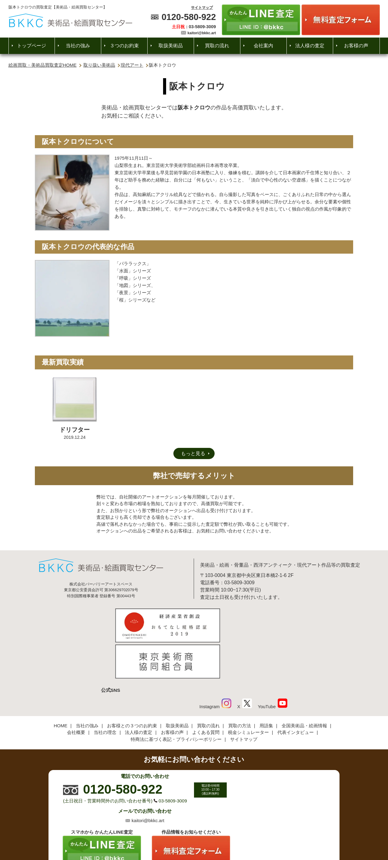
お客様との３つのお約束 (132, 685)
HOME (60, 685)
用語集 (266, 685)
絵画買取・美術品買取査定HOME (42, 65)
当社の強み (78, 45)
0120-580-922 (189, 17)
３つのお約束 (124, 45)
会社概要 (76, 691)
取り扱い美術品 (99, 65)
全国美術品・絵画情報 (304, 685)
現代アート (132, 65)
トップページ (31, 45)
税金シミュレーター (248, 691)
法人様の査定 (309, 45)
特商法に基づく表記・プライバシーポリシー (176, 698)
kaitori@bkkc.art (202, 33)
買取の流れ (217, 45)
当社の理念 (105, 691)
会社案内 (263, 45)
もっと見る (193, 453)
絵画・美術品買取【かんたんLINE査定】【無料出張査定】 (70, 20)
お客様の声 (356, 45)
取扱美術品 (171, 45)
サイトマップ (202, 7)
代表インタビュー (295, 691)
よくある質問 (205, 691)
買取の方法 (239, 685)
